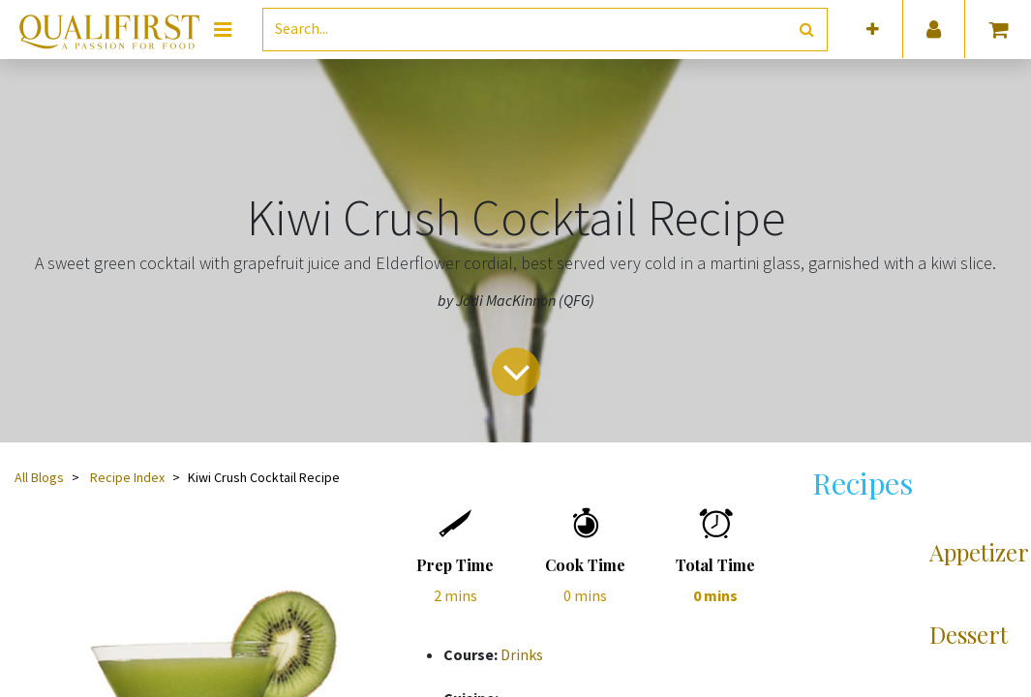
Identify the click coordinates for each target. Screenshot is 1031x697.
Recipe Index (127, 477)
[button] (873, 29)
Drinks (521, 654)
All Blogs (39, 477)
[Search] (807, 29)
